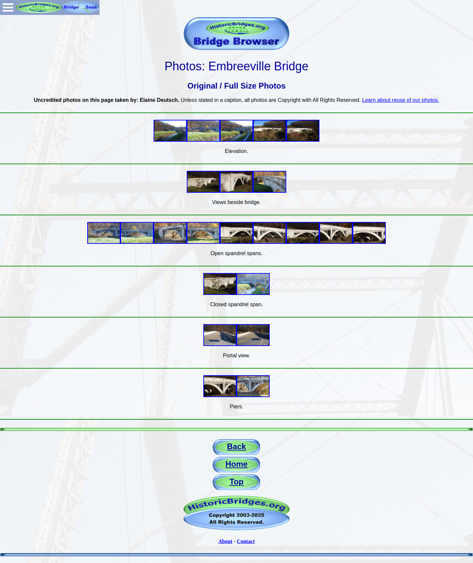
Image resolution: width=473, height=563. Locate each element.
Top (236, 481)
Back (236, 446)
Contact (246, 541)
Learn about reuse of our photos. (400, 100)
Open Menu (8, 7)
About (225, 541)
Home (237, 463)
